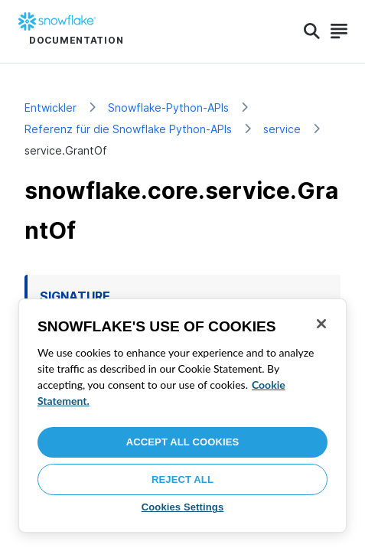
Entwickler (50, 107)
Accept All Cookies (183, 442)
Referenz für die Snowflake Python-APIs (128, 128)
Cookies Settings (183, 507)
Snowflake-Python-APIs (168, 107)
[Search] (312, 31)
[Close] (321, 324)
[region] (182, 415)
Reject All (182, 479)
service (282, 128)
